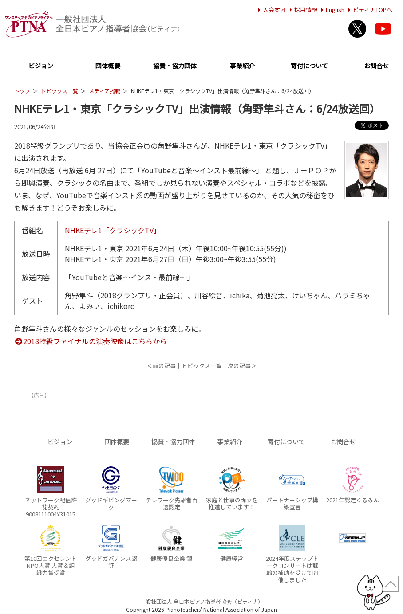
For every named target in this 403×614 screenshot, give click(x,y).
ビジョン (40, 66)
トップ (22, 90)
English (331, 9)
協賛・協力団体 (175, 66)
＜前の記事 (161, 365)
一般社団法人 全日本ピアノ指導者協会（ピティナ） (201, 601)
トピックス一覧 (59, 90)
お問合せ (376, 66)
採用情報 (302, 9)
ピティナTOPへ (369, 9)
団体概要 (107, 66)
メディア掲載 (104, 90)
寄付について (309, 66)
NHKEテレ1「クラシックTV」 (113, 230)
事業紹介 (242, 66)
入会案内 (271, 9)
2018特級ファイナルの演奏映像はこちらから (90, 341)
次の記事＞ (242, 365)
